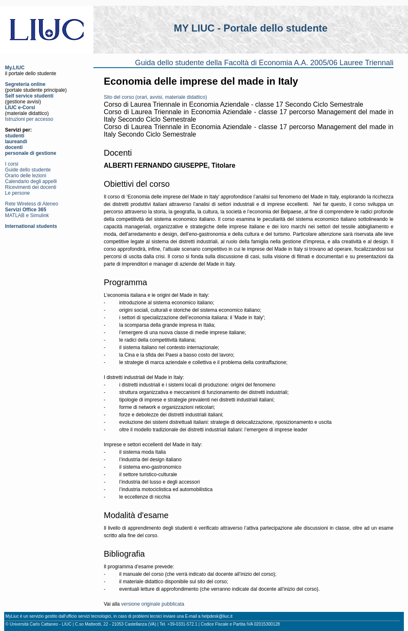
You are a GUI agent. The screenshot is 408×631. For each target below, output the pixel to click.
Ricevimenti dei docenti (30, 187)
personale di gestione (30, 153)
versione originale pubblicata (152, 604)
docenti (14, 147)
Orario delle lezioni (25, 176)
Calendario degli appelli (31, 181)
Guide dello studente (28, 170)
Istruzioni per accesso (29, 119)
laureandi (16, 141)
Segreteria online (25, 84)
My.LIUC (14, 68)
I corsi (11, 164)
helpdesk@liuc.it (217, 616)
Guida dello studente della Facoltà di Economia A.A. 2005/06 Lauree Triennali (264, 63)
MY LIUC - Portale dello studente (250, 28)
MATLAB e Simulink (27, 215)
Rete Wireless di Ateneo (31, 204)
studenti (14, 136)
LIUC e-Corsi (20, 107)
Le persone (17, 193)
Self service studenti (29, 96)
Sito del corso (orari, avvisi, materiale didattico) (155, 97)
